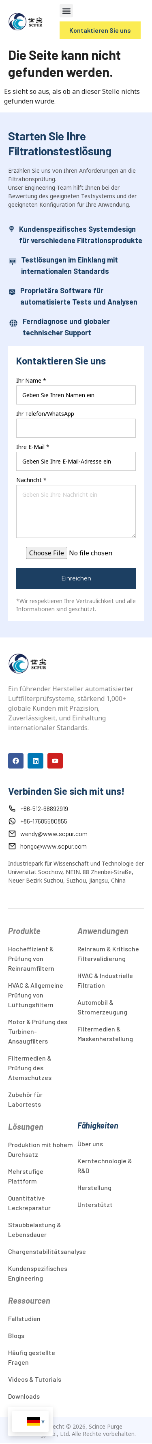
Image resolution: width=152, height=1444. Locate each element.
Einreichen (76, 578)
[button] (66, 10)
